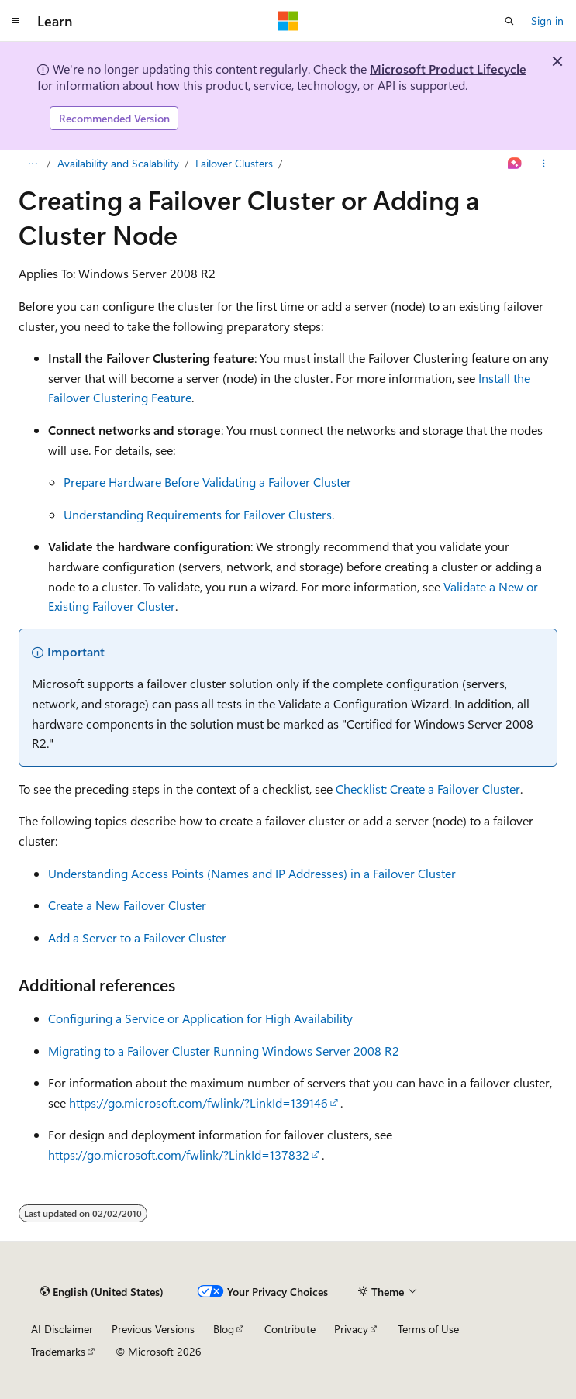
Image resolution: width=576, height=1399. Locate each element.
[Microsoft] (288, 21)
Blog (223, 1328)
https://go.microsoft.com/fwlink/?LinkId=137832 (178, 1154)
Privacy (351, 1328)
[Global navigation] (15, 21)
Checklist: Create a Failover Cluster (428, 788)
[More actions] (543, 163)
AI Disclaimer (62, 1328)
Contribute (290, 1328)
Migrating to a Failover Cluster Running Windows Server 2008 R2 (223, 1050)
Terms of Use (428, 1328)
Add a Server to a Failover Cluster (137, 937)
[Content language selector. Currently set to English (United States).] (102, 1291)
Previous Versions (153, 1328)
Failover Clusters (234, 163)
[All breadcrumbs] (32, 163)
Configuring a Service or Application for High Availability (200, 1018)
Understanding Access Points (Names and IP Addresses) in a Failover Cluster (252, 873)
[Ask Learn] (515, 163)
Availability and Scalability (118, 163)
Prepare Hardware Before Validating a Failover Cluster (207, 482)
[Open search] (509, 21)
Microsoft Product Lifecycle (448, 68)
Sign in (547, 20)
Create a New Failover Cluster (127, 905)
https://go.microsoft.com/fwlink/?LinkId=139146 (198, 1102)
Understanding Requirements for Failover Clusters (198, 514)
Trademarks (58, 1351)
